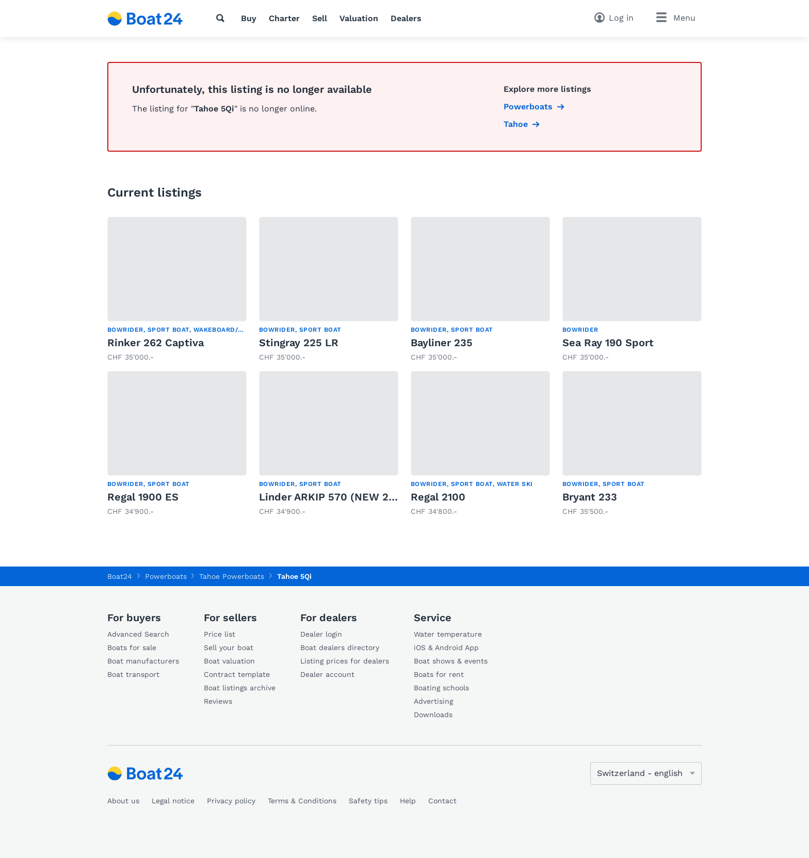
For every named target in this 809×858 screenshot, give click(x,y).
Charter (284, 18)
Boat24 (119, 576)
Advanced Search (138, 634)
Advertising (433, 701)
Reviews (218, 701)
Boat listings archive (240, 688)
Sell (319, 18)
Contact (442, 801)
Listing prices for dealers (344, 661)
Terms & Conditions (302, 801)
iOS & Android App (446, 647)
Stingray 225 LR (298, 342)
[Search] (222, 18)
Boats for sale (131, 647)
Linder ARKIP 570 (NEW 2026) (335, 497)
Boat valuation (229, 661)
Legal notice (173, 801)
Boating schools (441, 688)
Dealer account (327, 674)
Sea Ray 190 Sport (608, 342)
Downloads (433, 714)
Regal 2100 (438, 497)
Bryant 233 (589, 497)
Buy (248, 18)
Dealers (406, 18)
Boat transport (133, 674)
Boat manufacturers (143, 661)
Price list (219, 634)
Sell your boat (228, 647)
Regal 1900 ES (143, 497)
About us (123, 801)
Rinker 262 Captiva (155, 342)
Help (408, 801)
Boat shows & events (451, 661)
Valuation (358, 18)
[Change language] (646, 773)
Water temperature (448, 634)
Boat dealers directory (339, 647)
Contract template (237, 674)
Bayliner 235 (442, 342)
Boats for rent (439, 674)
